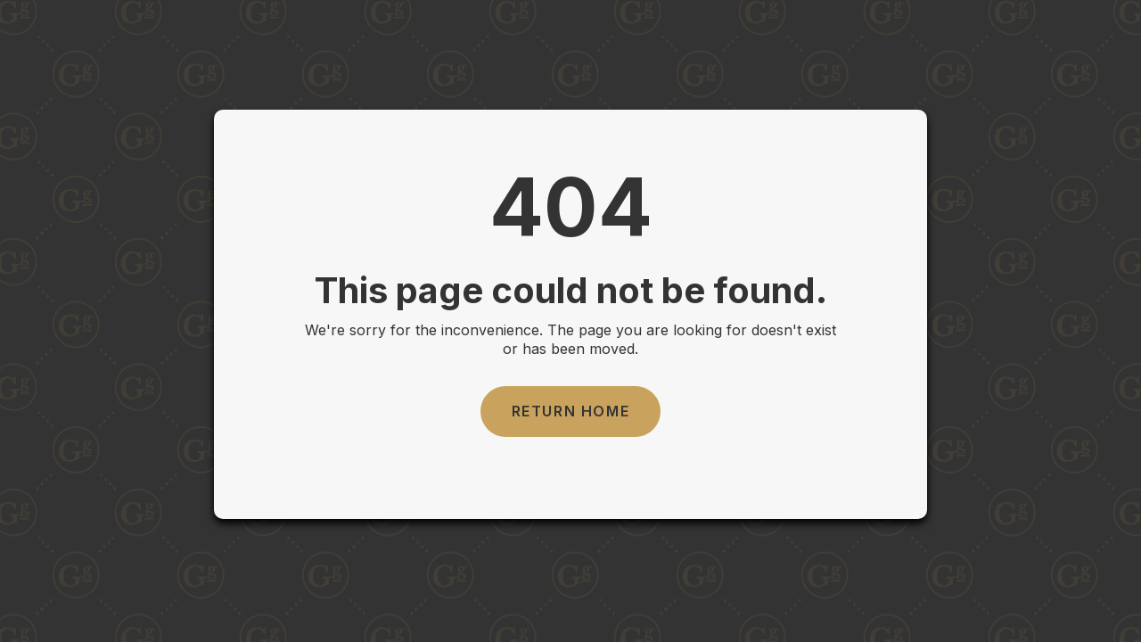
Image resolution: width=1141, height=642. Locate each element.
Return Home (571, 411)
